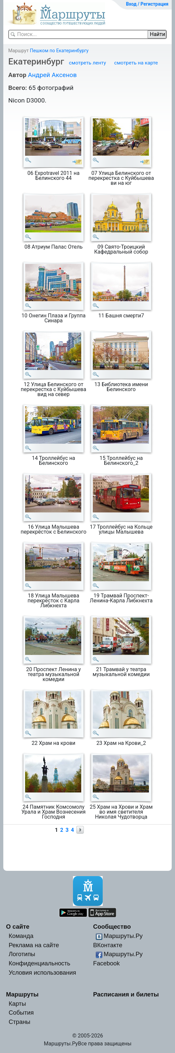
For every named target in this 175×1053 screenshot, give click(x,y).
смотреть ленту (87, 63)
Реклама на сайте (34, 945)
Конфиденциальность (39, 963)
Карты (17, 1003)
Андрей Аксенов (52, 75)
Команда (21, 935)
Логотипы (22, 954)
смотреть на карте (136, 63)
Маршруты (22, 994)
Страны (19, 1021)
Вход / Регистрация (147, 4)
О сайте (17, 926)
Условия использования (42, 972)
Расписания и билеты (126, 994)
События (21, 1012)
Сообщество (112, 926)
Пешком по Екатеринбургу (59, 51)
